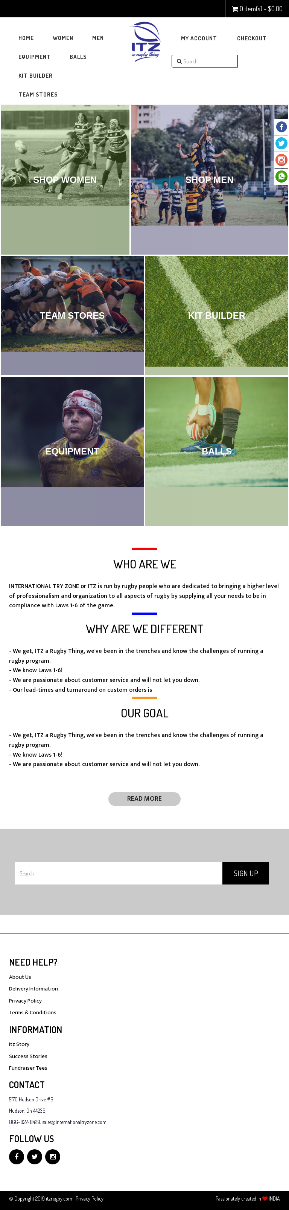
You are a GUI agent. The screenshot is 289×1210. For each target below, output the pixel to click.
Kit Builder (35, 75)
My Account (199, 38)
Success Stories (28, 1056)
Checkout (252, 38)
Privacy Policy (25, 1001)
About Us (20, 977)
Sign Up (246, 873)
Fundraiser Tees (28, 1068)
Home (26, 37)
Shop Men (210, 180)
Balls (78, 56)
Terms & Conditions (32, 1012)
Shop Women (65, 180)
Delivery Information (33, 988)
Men (98, 37)
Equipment (34, 56)
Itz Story (19, 1044)
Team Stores (38, 94)
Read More (144, 799)
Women (63, 37)
